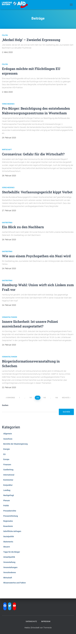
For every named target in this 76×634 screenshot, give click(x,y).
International (8, 475)
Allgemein (7, 434)
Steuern (6, 547)
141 (30, 398)
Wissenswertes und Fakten (14, 583)
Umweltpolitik (9, 557)
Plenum (6, 500)
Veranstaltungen (9, 317)
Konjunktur (8, 485)
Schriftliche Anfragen (12, 531)
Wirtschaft (7, 150)
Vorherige (10, 398)
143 (44, 398)
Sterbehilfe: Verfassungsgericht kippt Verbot (37, 192)
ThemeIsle (47, 628)
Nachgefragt (8, 495)
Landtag (6, 490)
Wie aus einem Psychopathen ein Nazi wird (36, 256)
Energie (6, 449)
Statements (8, 542)
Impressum (45, 621)
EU (4, 454)
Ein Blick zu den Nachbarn (23, 227)
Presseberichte (9, 511)
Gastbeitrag (7, 223)
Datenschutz (31, 621)
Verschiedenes (8, 104)
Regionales (8, 521)
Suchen (5, 405)
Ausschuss (7, 439)
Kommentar (8, 480)
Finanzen (7, 464)
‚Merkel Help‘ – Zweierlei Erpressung (31, 40)
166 (56, 398)
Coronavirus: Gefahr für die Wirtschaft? (33, 154)
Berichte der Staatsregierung (15, 444)
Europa (6, 459)
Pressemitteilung (10, 516)
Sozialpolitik (8, 536)
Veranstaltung (9, 562)
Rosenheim (8, 526)
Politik (5, 35)
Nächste (65, 398)
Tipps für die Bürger (11, 552)
